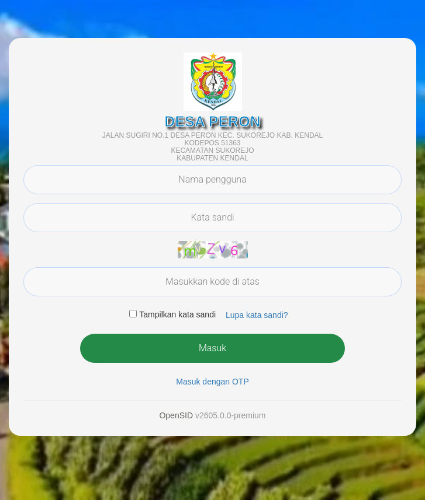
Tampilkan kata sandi (177, 314)
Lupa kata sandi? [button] (257, 315)
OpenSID (176, 415)
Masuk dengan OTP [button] (212, 381)
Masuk (212, 348)
